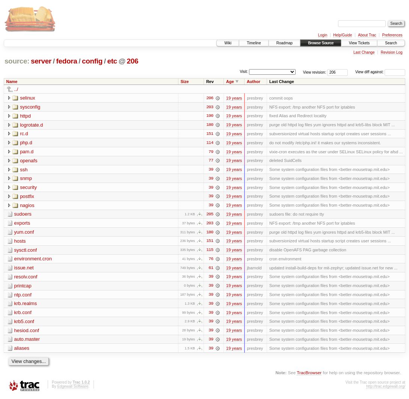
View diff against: (380, 72)
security (28, 188)
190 (209, 116)
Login (322, 35)
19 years (234, 98)
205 (209, 215)
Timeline (254, 43)
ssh (23, 170)
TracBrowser (309, 374)
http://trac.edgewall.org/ (385, 389)
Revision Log (392, 52)
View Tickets (359, 43)
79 (210, 152)
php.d (26, 143)
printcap (23, 287)
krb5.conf (24, 323)
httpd (25, 116)
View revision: (314, 72)
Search (391, 43)
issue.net (24, 269)
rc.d (24, 134)
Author (253, 81)
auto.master (27, 341)
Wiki (227, 43)
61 (210, 269)
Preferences (392, 35)
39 (210, 170)
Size (185, 81)
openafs (28, 161)
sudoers (23, 215)
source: (17, 61)
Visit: (244, 72)
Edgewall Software (72, 389)
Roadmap (284, 43)
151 (209, 134)
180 (209, 125)
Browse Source (321, 43)
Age (230, 81)
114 (209, 143)
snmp (26, 179)
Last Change (364, 52)
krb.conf (23, 314)
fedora (66, 61)
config (92, 61)
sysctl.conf (25, 251)
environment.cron (33, 260)
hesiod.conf (26, 332)
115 (209, 251)
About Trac (367, 35)
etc (112, 61)
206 (133, 61)
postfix (27, 197)
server (41, 61)
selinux (27, 98)
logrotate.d (31, 125)
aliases (21, 350)
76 (210, 260)
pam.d (26, 152)
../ (16, 89)
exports (22, 224)
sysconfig (30, 107)
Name (12, 81)
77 (210, 161)
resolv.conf (26, 278)
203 (209, 107)
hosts (20, 242)
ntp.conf (23, 296)
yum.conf (24, 233)
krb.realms (25, 305)
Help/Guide (342, 35)
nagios (27, 206)
